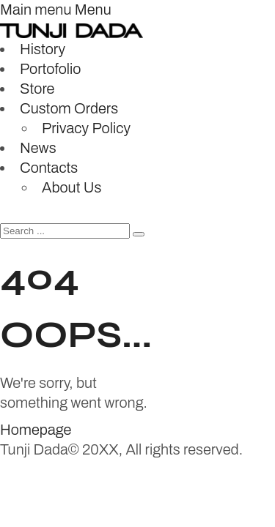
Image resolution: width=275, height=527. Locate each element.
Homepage (35, 430)
